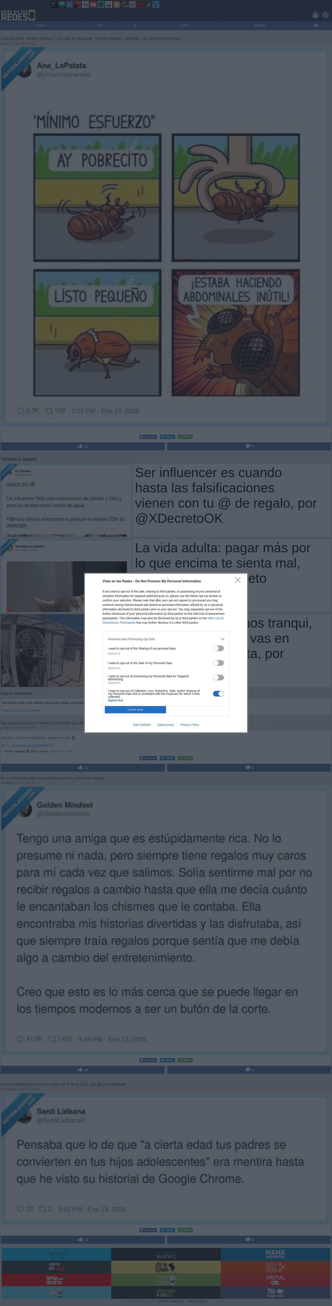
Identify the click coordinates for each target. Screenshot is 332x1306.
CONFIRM (135, 709)
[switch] (218, 648)
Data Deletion (142, 724)
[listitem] (166, 639)
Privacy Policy (190, 724)
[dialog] (166, 653)
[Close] (239, 581)
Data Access (166, 724)
